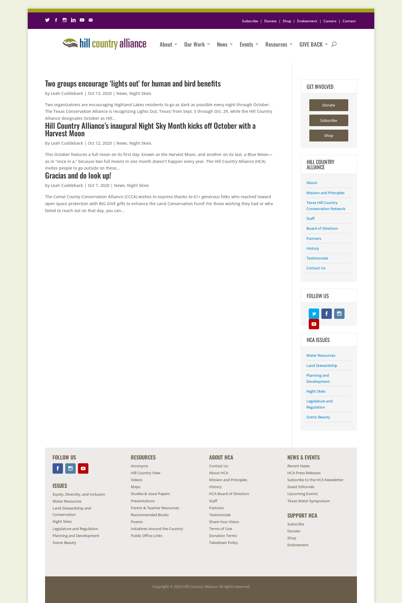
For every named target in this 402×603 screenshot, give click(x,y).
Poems (137, 521)
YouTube (314, 324)
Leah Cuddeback (67, 93)
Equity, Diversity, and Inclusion (79, 494)
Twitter (314, 313)
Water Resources (320, 355)
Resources (276, 44)
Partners (313, 238)
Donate (270, 21)
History (312, 248)
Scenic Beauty (318, 417)
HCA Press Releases (304, 472)
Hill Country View (145, 472)
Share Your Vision (224, 521)
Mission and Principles (325, 192)
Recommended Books (150, 514)
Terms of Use (220, 528)
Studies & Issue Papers (150, 493)
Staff (310, 218)
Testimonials (317, 258)
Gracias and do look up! (78, 175)
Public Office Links (146, 535)
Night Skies (140, 93)
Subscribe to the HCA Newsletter (315, 479)
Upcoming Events (302, 493)
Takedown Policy (223, 542)
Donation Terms (223, 535)
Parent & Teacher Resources (155, 507)
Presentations (143, 500)
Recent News (298, 465)
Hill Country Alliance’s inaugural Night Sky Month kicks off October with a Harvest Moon (150, 129)
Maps (135, 486)
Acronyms (139, 465)
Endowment (307, 21)
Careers (329, 21)
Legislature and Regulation (75, 528)
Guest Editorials (300, 486)
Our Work (194, 44)
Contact (349, 21)
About (166, 44)
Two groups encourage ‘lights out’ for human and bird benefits (133, 83)
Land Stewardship (321, 365)
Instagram (339, 313)
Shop (287, 21)
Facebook (326, 313)
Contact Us (315, 268)
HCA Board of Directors (229, 493)
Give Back (311, 44)
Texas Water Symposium (308, 500)
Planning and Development (76, 535)
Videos (136, 479)
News (222, 44)
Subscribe (250, 21)
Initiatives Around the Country (157, 528)
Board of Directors (322, 228)
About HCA (218, 472)
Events (246, 44)
